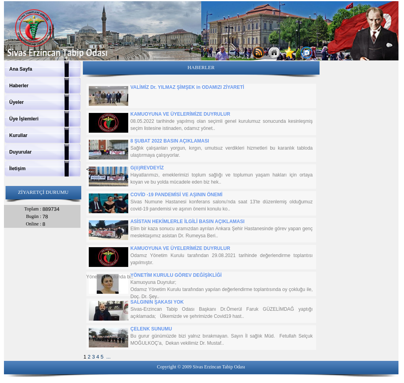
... (108, 357)
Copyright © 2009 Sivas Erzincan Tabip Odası (201, 367)
